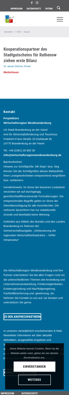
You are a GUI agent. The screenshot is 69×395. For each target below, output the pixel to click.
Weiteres (34, 380)
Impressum (16, 8)
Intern (49, 8)
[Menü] (60, 19)
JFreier (27, 66)
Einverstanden (34, 366)
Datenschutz (34, 8)
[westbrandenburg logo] (28, 19)
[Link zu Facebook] (32, 3)
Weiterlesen (11, 72)
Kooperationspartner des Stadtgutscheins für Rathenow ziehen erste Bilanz (29, 55)
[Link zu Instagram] (37, 3)
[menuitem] (16, 9)
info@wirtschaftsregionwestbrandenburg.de (32, 155)
